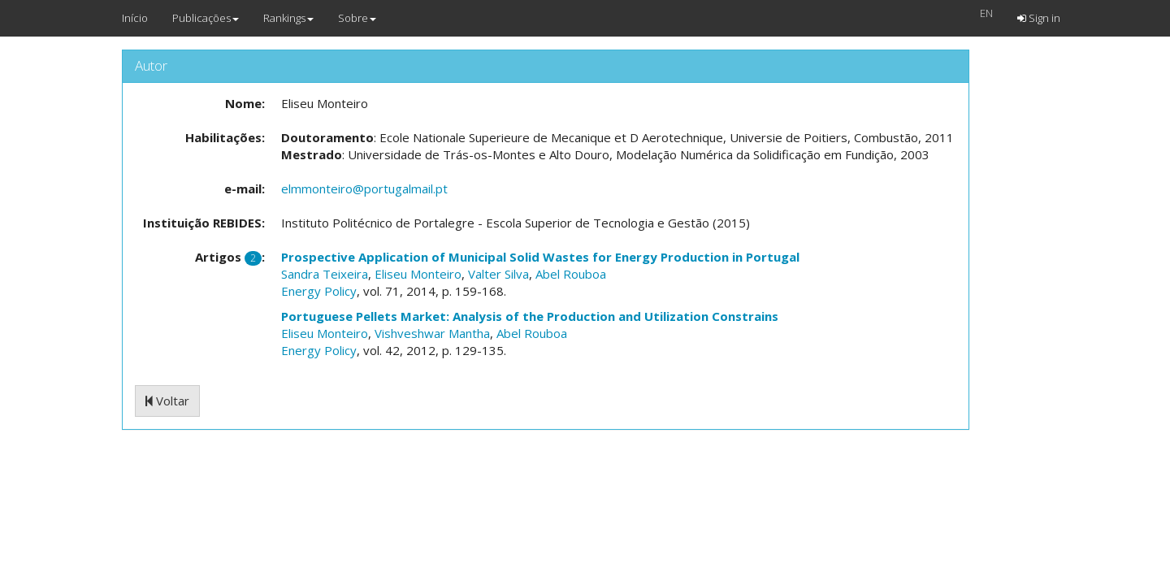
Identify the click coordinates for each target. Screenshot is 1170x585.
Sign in (1038, 18)
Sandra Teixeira (324, 274)
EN (986, 13)
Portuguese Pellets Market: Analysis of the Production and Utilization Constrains (529, 316)
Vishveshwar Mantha (432, 333)
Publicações (205, 18)
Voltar (167, 400)
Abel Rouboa (570, 274)
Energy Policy (319, 291)
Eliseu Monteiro (418, 274)
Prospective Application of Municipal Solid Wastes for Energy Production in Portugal (540, 257)
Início (135, 18)
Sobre (357, 18)
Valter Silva (498, 274)
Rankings (288, 18)
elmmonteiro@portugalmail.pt (364, 188)
